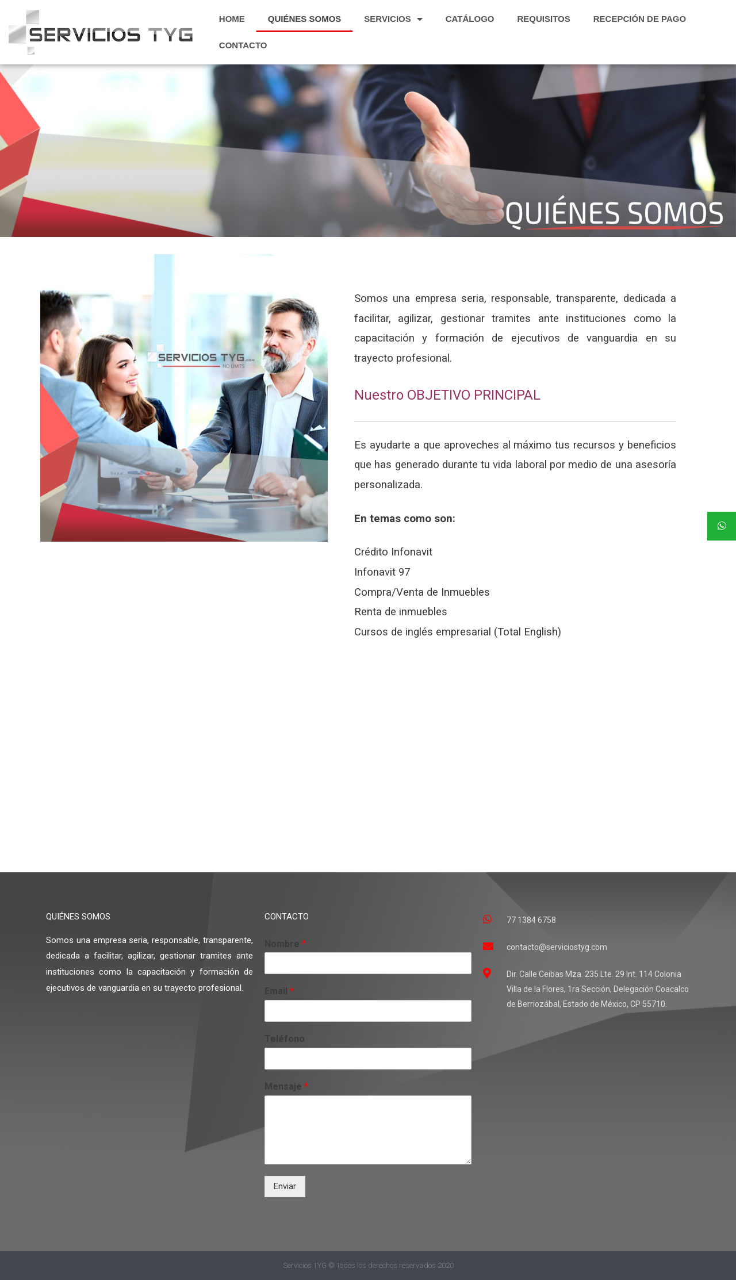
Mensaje (286, 1086)
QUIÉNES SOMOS (305, 19)
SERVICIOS (393, 19)
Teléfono (284, 1038)
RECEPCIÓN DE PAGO (639, 19)
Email (279, 991)
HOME (232, 19)
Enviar (285, 1186)
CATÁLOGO (470, 19)
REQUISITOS (544, 19)
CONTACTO (243, 45)
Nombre (285, 943)
